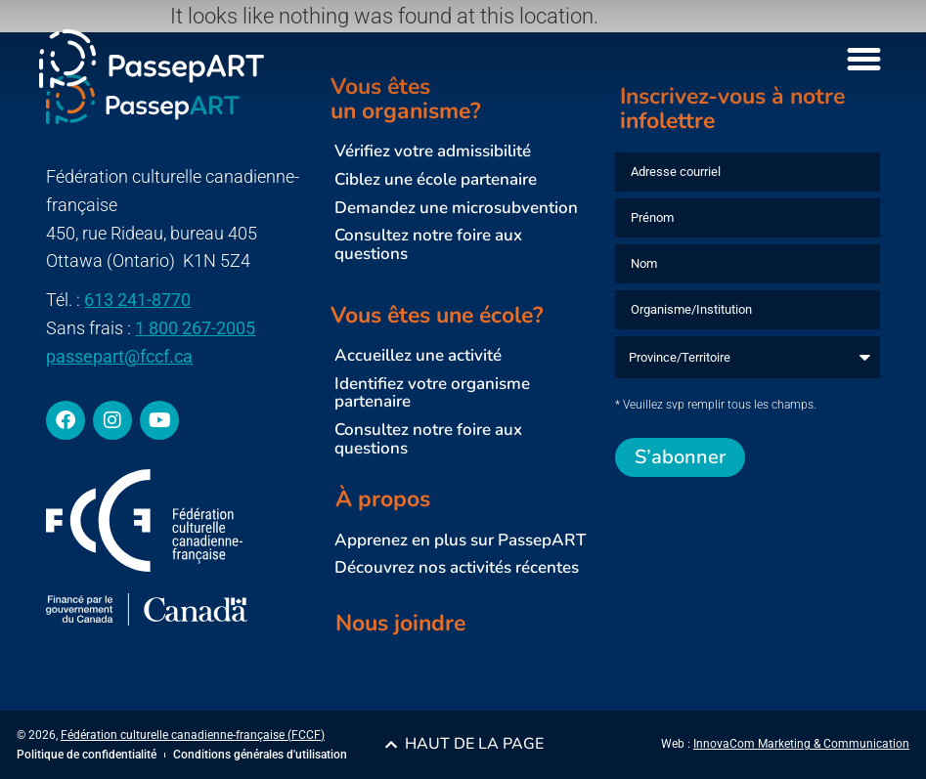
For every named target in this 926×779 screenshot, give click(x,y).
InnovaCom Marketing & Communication (801, 744)
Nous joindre (400, 623)
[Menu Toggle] (864, 59)
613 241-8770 (137, 299)
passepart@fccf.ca (119, 356)
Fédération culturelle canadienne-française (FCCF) (193, 735)
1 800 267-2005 (195, 328)
